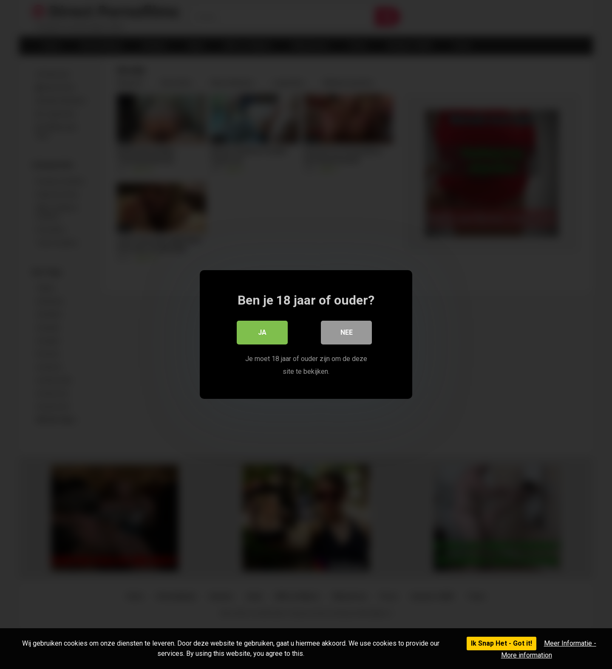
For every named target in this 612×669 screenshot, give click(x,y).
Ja (262, 332)
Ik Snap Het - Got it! (501, 643)
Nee (346, 332)
